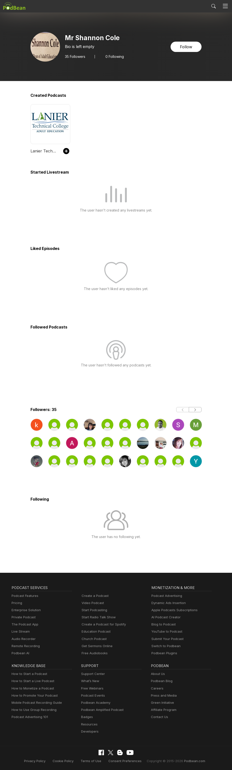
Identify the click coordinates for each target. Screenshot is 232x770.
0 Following (113, 56)
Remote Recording (25, 646)
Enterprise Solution (25, 610)
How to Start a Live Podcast (32, 681)
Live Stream (20, 631)
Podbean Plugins (163, 653)
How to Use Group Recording (33, 710)
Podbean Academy (94, 702)
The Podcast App (24, 624)
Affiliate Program (163, 710)
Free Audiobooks (94, 653)
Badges (86, 717)
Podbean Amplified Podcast (101, 710)
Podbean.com (188, 761)
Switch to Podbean (164, 646)
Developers (89, 731)
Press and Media (163, 695)
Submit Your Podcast (166, 639)
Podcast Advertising (165, 596)
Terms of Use (93, 761)
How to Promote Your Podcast (33, 695)
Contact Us (159, 717)
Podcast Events (92, 695)
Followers (74, 56)
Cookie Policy (67, 761)
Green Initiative (162, 702)
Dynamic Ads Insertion (167, 603)
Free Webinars (91, 688)
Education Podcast (95, 631)
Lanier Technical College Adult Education (44, 151)
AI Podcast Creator (165, 617)
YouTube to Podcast (165, 631)
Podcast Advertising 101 (29, 717)
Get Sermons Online (96, 646)
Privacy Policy (41, 761)
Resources (89, 724)
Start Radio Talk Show (98, 617)
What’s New (89, 681)
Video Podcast (92, 603)
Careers (156, 688)
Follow (186, 47)
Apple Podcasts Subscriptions (172, 610)
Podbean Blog (161, 681)
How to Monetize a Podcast (31, 688)
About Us (157, 674)
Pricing (16, 603)
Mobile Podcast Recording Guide (35, 702)
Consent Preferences (125, 761)
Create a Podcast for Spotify (102, 624)
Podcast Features (24, 596)
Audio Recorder (23, 639)
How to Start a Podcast (28, 674)
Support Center (92, 674)
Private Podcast (23, 617)
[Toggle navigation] (225, 6)
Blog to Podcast (162, 624)
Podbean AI (20, 653)
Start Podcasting (93, 610)
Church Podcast (93, 639)
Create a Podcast (94, 596)
